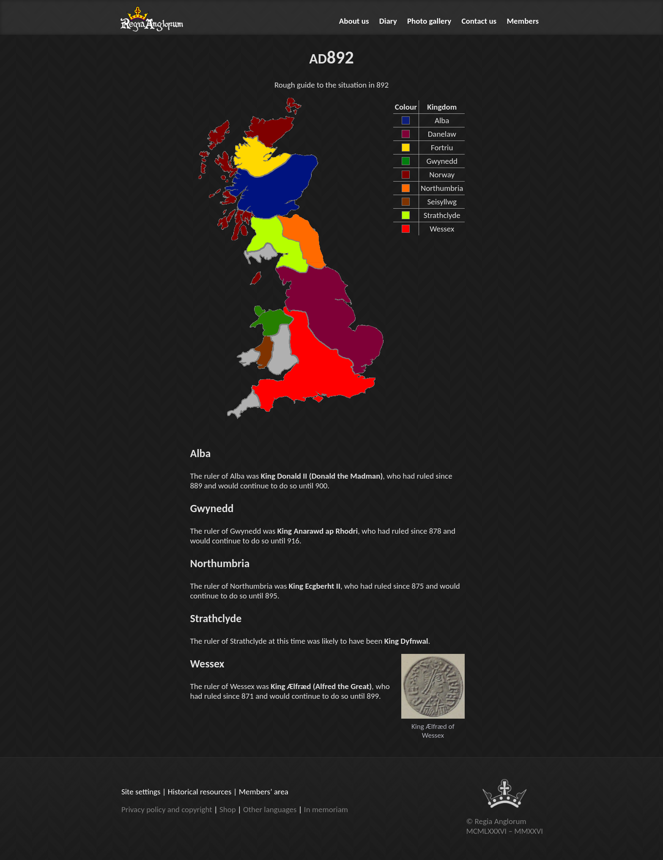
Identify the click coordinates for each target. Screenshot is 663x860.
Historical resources (200, 792)
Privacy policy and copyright (166, 809)
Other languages (269, 809)
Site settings (140, 792)
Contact (479, 21)
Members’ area (263, 792)
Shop (227, 809)
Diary (388, 21)
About (354, 21)
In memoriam (326, 809)
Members (523, 21)
